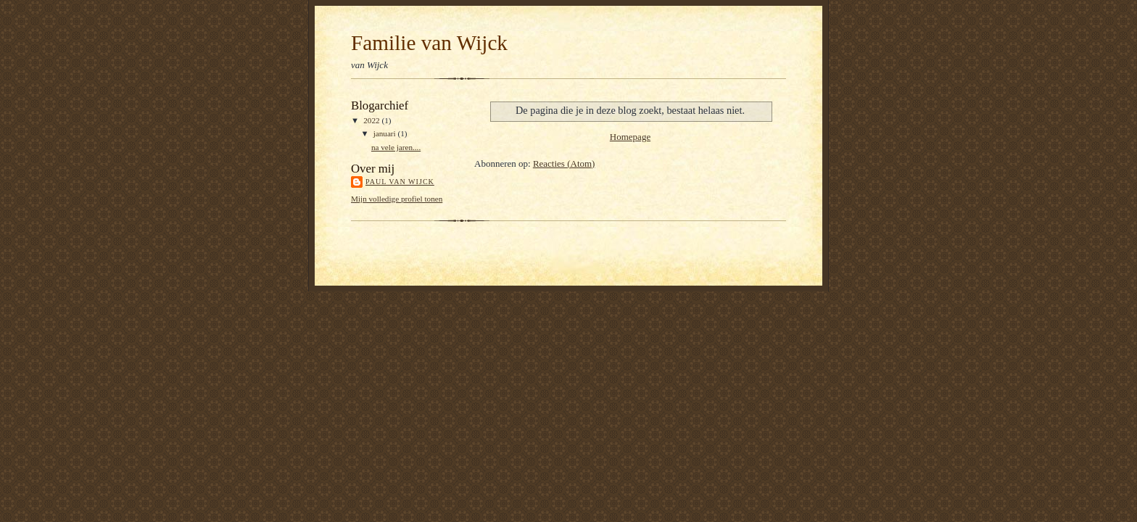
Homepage (630, 136)
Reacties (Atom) (564, 163)
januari (385, 133)
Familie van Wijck (429, 42)
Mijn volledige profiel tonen (396, 198)
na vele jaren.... (396, 147)
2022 (372, 120)
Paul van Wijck (399, 182)
